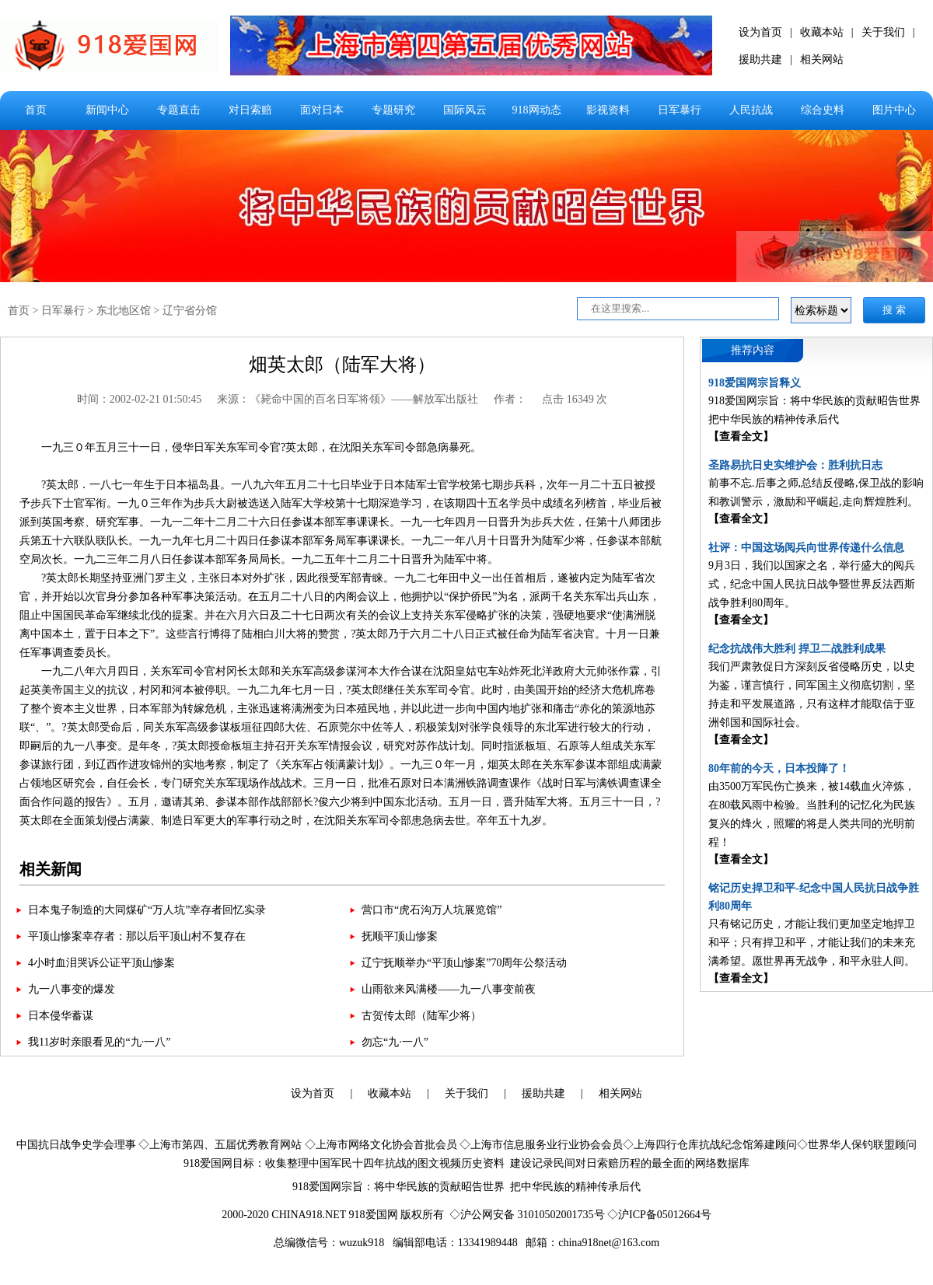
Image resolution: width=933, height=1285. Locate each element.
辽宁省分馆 (189, 310)
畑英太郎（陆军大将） (342, 364)
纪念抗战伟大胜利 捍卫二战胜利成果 (797, 649)
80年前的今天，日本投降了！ (779, 768)
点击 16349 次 (574, 399)
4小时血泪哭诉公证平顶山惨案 (101, 963)
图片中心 (894, 110)
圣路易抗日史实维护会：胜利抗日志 (795, 465)
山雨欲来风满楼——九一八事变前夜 (449, 989)
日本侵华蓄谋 (60, 1015)
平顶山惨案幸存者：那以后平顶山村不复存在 (137, 936)
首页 (36, 110)
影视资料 (608, 110)
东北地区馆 (123, 310)
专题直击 (179, 110)
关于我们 (883, 32)
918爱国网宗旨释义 (754, 383)
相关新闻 (50, 869)
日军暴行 (679, 110)
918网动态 (536, 110)
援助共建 (760, 59)
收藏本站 (822, 32)
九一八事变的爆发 (71, 989)
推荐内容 (752, 350)
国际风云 (465, 110)
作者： (510, 399)
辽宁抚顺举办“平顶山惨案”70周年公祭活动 (464, 963)
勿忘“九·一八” (395, 1042)
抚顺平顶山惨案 (400, 936)
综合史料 (822, 110)
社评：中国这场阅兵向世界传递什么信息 (806, 547)
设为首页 (760, 32)
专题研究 (393, 110)
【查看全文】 (741, 436)
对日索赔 (250, 110)
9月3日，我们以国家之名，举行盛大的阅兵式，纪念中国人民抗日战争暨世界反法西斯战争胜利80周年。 (811, 584)
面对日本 (322, 110)
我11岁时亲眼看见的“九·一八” (99, 1042)
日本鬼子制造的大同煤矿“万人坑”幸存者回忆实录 (147, 910)
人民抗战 (751, 110)
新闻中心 (107, 110)
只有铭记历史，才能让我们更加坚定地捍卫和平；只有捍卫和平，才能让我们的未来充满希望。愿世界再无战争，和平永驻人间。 (811, 942)
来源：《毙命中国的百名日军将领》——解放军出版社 (347, 399)
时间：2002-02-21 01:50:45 (139, 399)
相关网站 (822, 59)
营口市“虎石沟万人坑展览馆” (431, 910)
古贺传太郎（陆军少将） (421, 1015)
